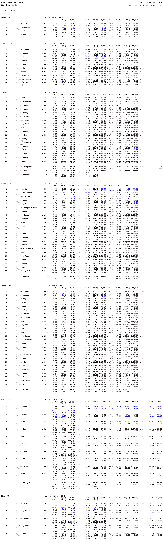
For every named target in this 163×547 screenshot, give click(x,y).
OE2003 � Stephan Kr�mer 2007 (149, 5)
